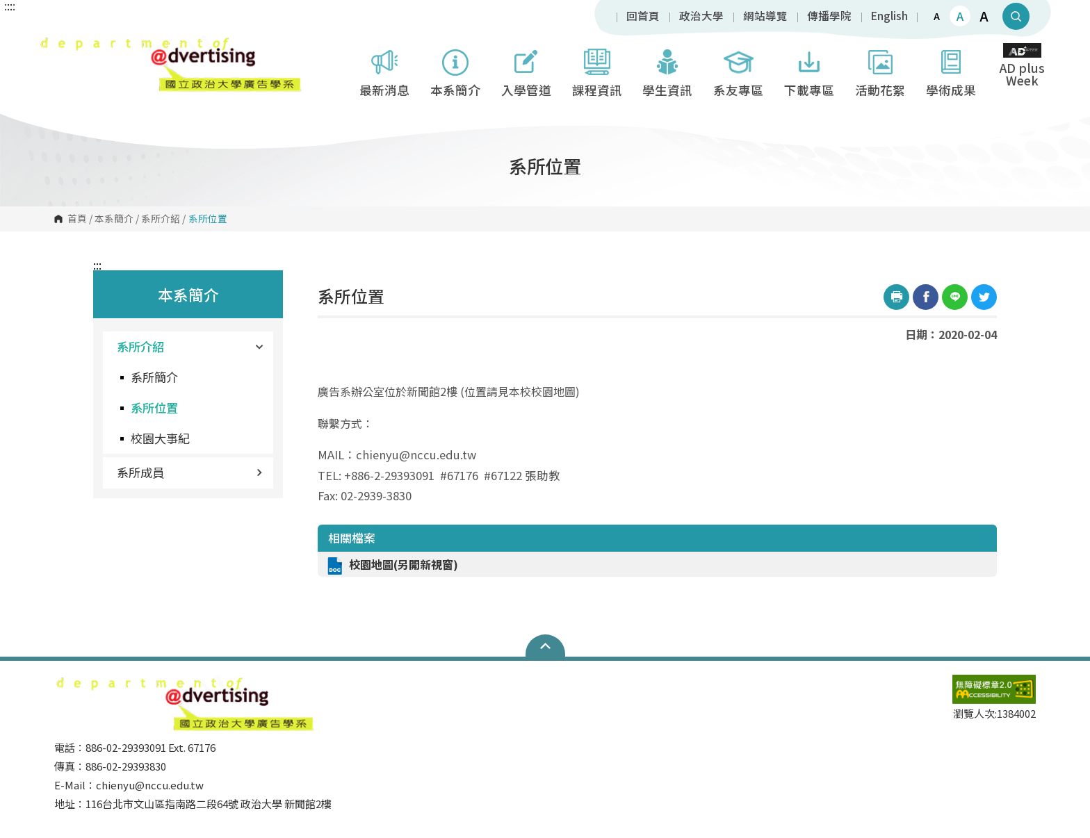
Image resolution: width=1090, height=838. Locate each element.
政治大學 (701, 16)
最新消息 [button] (384, 71)
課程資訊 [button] (597, 71)
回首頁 (643, 16)
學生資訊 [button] (667, 71)
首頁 (77, 219)
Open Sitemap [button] (545, 645)
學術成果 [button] (951, 71)
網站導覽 (765, 16)
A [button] (937, 16)
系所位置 (154, 407)
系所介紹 (160, 219)
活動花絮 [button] (880, 71)
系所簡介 (154, 377)
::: (97, 264)
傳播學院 (829, 16)
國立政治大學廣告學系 (52, 45)
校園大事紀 (160, 438)
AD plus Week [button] (1022, 66)
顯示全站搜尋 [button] (1016, 16)
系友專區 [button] (738, 71)
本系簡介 (114, 219)
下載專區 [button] (809, 71)
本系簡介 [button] (455, 71)
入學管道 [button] (526, 71)
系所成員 (190, 472)
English (889, 16)
